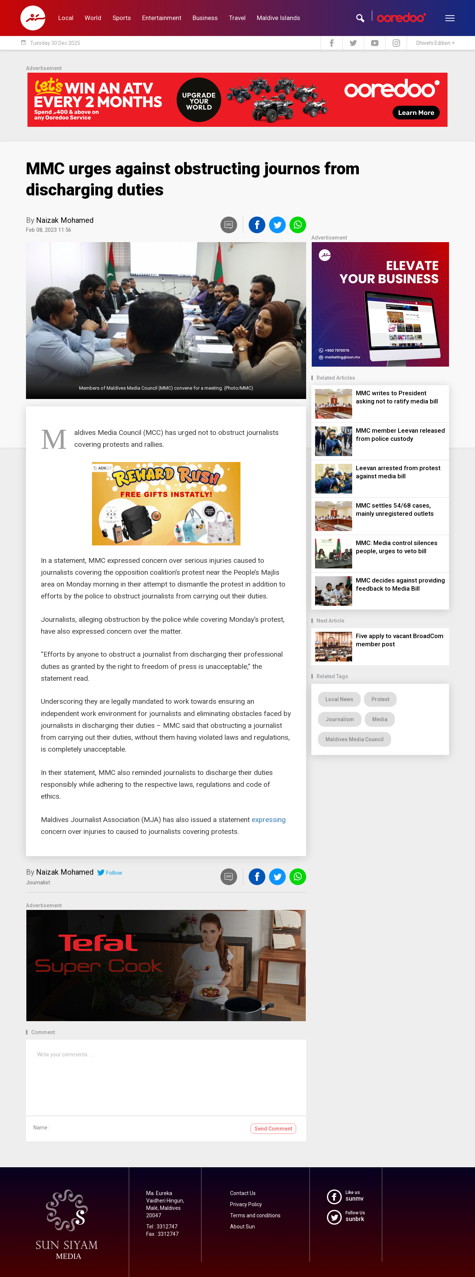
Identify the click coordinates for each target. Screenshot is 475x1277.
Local (65, 18)
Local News (339, 699)
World (93, 18)
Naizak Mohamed (65, 220)
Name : (41, 1128)
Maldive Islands (278, 18)
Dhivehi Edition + (435, 43)
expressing (269, 819)
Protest (380, 699)
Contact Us (243, 1193)
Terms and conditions (255, 1215)
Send (273, 1129)
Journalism (339, 719)
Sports (121, 18)
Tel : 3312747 (161, 1227)
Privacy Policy (246, 1204)
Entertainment (161, 18)
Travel (237, 18)
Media (379, 719)
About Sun (242, 1227)
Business (205, 18)
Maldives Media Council (354, 739)
